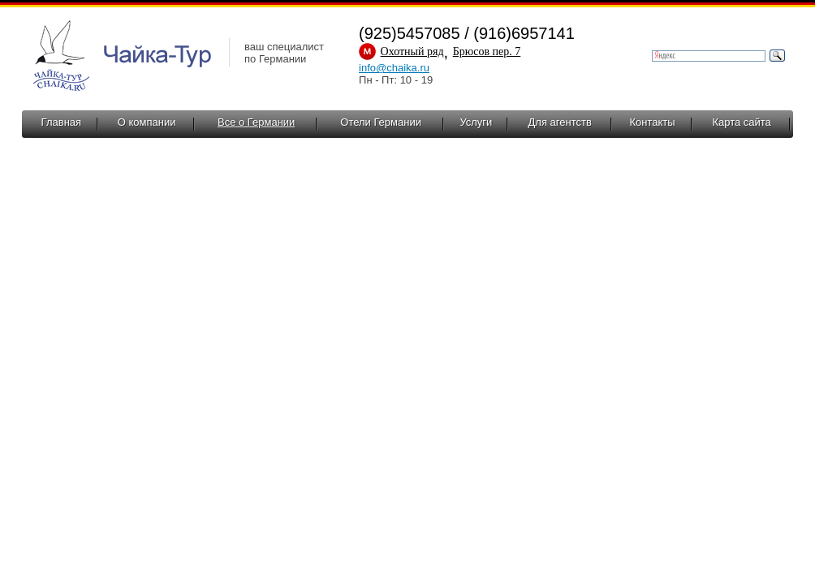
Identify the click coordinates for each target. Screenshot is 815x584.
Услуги (475, 122)
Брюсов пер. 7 (487, 51)
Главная (61, 122)
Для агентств (560, 122)
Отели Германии (380, 122)
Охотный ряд (412, 51)
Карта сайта (741, 122)
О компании (147, 122)
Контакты (652, 122)
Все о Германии (256, 122)
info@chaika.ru (394, 68)
